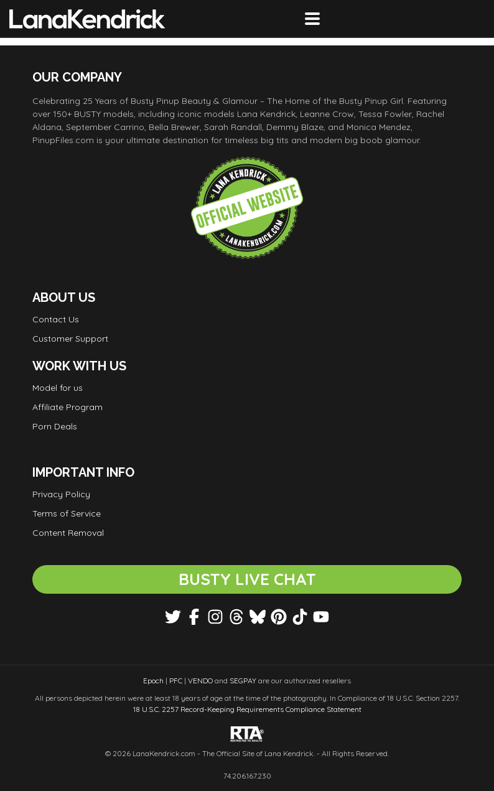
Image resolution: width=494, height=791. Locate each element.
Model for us (57, 387)
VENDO (200, 680)
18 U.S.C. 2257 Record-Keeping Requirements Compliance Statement (247, 709)
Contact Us (55, 319)
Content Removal (68, 532)
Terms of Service (66, 513)
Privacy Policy (61, 494)
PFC (175, 680)
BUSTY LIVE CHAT (247, 579)
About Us (63, 297)
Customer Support (70, 338)
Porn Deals (54, 426)
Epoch (153, 680)
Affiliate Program (67, 407)
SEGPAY (243, 680)
